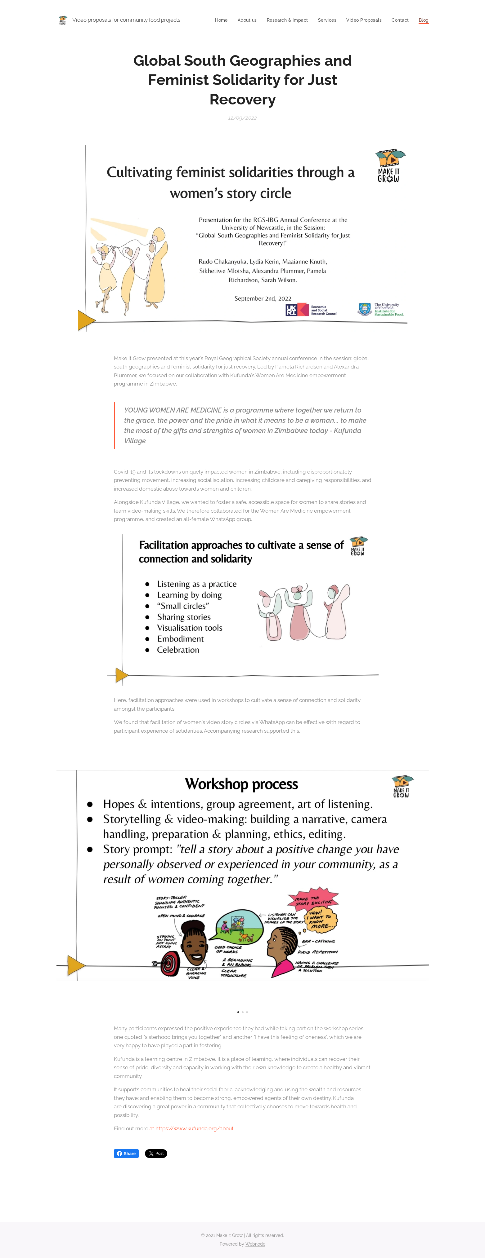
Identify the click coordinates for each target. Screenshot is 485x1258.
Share (126, 1153)
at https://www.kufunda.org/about (192, 1128)
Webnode (255, 1244)
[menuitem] (210, 20)
